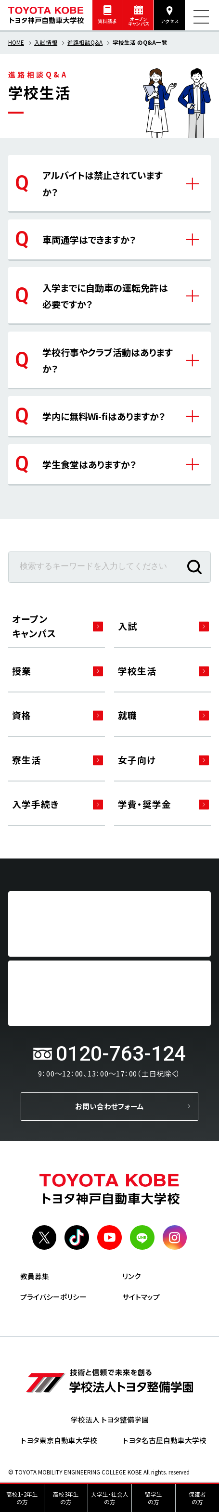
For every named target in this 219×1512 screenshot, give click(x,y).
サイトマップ (141, 1299)
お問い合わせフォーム (109, 1108)
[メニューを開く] (201, 17)
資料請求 (107, 21)
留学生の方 (153, 1498)
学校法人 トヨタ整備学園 (110, 1421)
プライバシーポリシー (53, 1299)
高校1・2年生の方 (22, 1498)
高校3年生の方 (66, 1498)
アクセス (170, 21)
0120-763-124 (121, 1055)
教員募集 (34, 1278)
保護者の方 (197, 1498)
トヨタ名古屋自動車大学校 (164, 1442)
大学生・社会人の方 (110, 1498)
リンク (131, 1278)
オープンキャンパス (138, 21)
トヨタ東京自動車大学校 (59, 1442)
